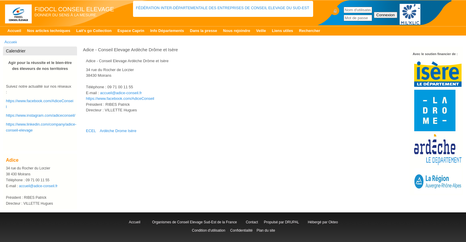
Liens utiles (282, 30)
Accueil (14, 30)
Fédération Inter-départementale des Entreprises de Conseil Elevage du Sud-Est (223, 8)
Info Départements (167, 30)
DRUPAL (292, 222)
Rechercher (309, 30)
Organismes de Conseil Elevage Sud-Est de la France (195, 222)
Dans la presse (203, 30)
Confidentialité (241, 230)
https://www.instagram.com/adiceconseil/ (40, 115)
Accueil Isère (19, 40)
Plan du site (266, 230)
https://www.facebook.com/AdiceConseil (120, 98)
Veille (261, 30)
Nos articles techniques (48, 30)
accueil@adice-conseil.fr (121, 93)
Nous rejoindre (236, 30)
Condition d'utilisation (208, 230)
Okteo (333, 222)
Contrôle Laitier (51, 40)
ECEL (91, 131)
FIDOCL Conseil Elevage (74, 9)
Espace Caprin (131, 30)
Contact (253, 222)
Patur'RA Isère (84, 40)
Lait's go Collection (93, 30)
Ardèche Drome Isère (118, 131)
